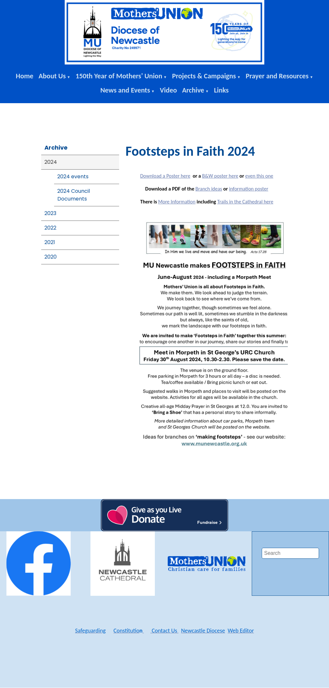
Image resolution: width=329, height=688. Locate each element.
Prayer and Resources (277, 76)
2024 (50, 162)
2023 (50, 213)
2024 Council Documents (73, 194)
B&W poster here (220, 176)
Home (24, 76)
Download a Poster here (165, 176)
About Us (52, 76)
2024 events (73, 176)
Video (168, 90)
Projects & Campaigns (204, 76)
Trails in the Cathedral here (245, 202)
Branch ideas (208, 189)
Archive (193, 90)
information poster (248, 189)
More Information (176, 202)
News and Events (125, 90)
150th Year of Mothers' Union (119, 76)
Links (221, 90)
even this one (259, 176)
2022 (50, 227)
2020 (50, 256)
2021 (49, 242)
